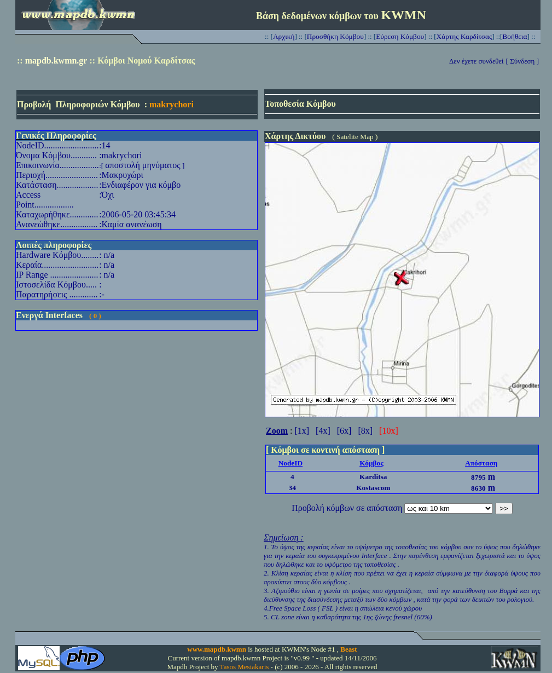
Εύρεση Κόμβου (400, 36)
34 (292, 488)
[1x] (301, 430)
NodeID (290, 463)
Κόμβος (371, 463)
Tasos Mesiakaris (244, 667)
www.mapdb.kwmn (216, 649)
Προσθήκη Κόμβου (335, 36)
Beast (348, 649)
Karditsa (373, 477)
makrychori (171, 104)
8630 (478, 488)
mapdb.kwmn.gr (56, 60)
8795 (478, 477)
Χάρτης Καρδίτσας (464, 36)
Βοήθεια (514, 36)
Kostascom (373, 488)
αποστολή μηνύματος (142, 165)
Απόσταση (481, 463)
